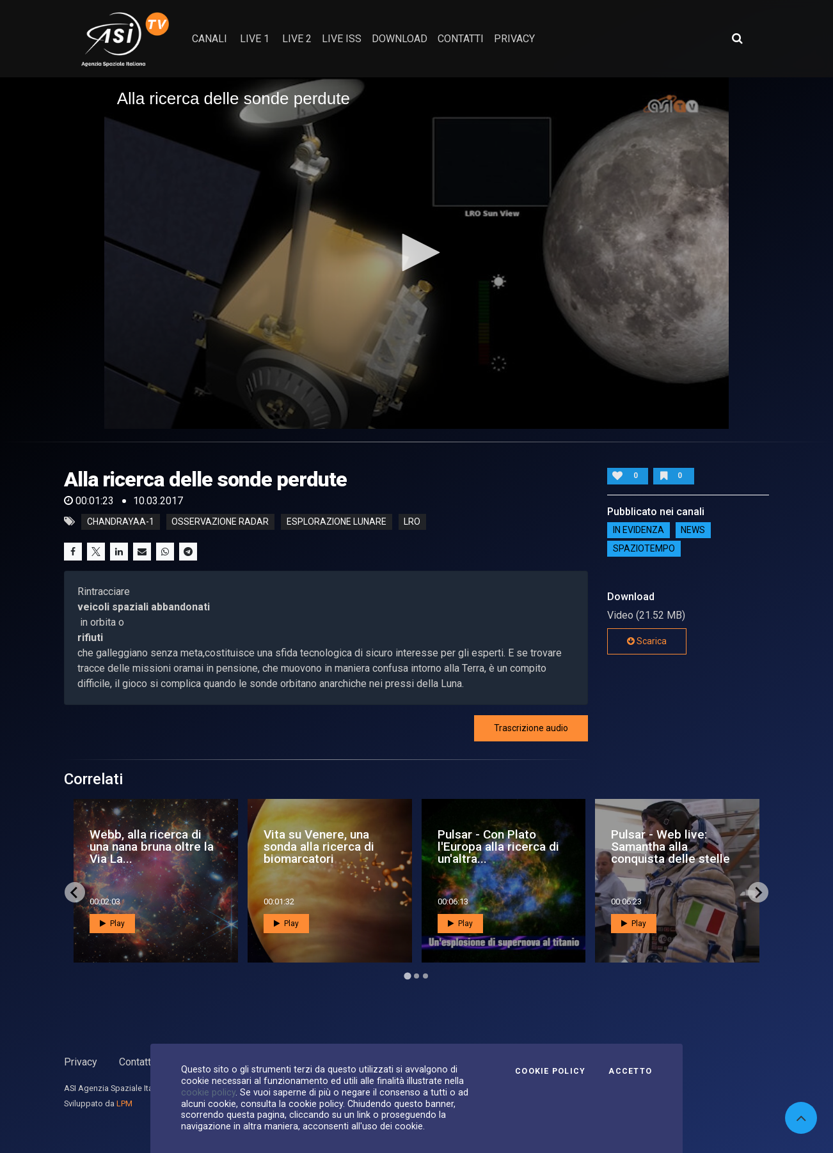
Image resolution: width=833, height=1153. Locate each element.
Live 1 (254, 39)
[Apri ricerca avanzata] (737, 38)
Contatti (136, 1062)
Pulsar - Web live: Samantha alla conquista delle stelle (670, 846)
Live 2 (297, 39)
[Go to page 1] (407, 976)
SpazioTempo (644, 549)
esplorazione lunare (336, 521)
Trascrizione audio (531, 728)
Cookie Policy (550, 1071)
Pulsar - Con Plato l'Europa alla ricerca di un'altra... (498, 846)
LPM (124, 1103)
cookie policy (208, 1092)
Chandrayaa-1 (120, 521)
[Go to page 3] (425, 976)
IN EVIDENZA (638, 530)
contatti (461, 39)
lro (412, 521)
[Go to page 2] (416, 976)
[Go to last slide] (75, 892)
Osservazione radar (220, 521)
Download (399, 39)
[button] (416, 252)
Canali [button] (209, 39)
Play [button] (112, 923)
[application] (416, 252)
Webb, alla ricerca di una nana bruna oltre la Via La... (152, 846)
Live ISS (341, 39)
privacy (514, 39)
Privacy (80, 1062)
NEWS (693, 530)
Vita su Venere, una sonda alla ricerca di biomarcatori (319, 846)
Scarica (647, 641)
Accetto (630, 1071)
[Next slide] (758, 892)
